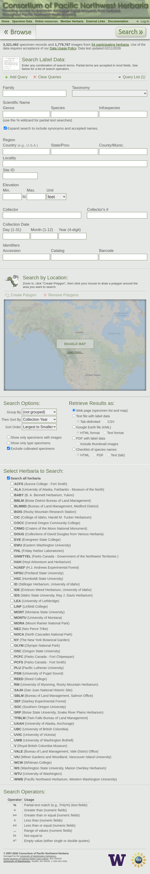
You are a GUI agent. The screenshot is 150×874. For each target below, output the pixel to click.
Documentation (118, 21)
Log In (145, 21)
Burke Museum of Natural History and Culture (26, 858)
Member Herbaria (71, 21)
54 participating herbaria (110, 44)
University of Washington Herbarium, (38, 856)
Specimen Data (22, 21)
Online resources (46, 21)
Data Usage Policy (63, 48)
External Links (95, 21)
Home (5, 21)
